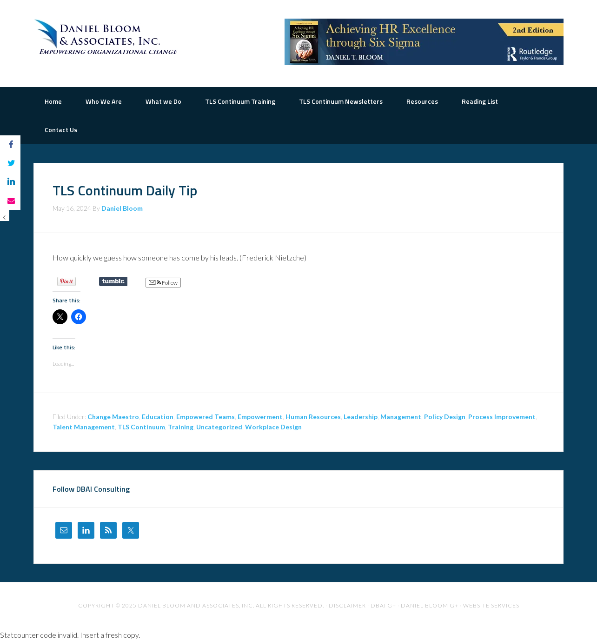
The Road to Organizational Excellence (107, 37)
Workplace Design (273, 427)
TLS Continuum (141, 427)
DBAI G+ (383, 605)
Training (180, 427)
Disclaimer (347, 605)
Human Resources (313, 417)
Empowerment (260, 417)
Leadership (361, 417)
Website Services (491, 605)
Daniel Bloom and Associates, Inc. (196, 605)
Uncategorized (219, 427)
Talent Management (84, 427)
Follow (163, 283)
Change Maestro (113, 417)
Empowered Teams (205, 417)
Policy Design (444, 417)
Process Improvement (502, 417)
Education (157, 417)
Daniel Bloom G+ (429, 605)
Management (400, 417)
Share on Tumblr (113, 281)
